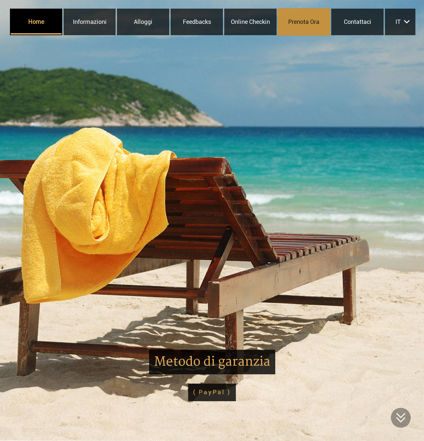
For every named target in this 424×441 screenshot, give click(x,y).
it (398, 21)
